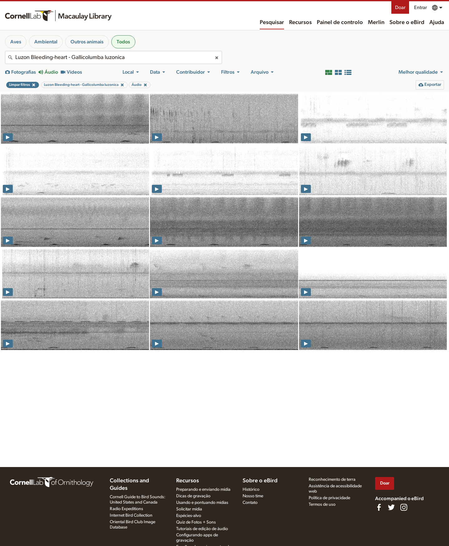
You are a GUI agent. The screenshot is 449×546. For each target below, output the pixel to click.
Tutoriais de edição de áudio (202, 529)
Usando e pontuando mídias (202, 502)
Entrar (420, 7)
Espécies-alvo (188, 516)
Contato (250, 502)
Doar (400, 7)
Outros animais (87, 41)
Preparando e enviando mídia (203, 489)
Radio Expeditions (126, 509)
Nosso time (253, 496)
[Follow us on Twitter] (391, 507)
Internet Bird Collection (131, 515)
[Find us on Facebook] (379, 507)
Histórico (251, 489)
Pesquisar (272, 22)
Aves (15, 41)
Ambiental (45, 41)
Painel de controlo (340, 22)
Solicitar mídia (189, 509)
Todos (123, 41)
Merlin (376, 22)
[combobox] (113, 57)
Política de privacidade (329, 498)
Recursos (300, 22)
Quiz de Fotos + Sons (196, 522)
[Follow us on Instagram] (404, 507)
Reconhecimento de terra (332, 479)
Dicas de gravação (193, 496)
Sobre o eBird (406, 22)
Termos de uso (322, 504)
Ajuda (436, 22)
